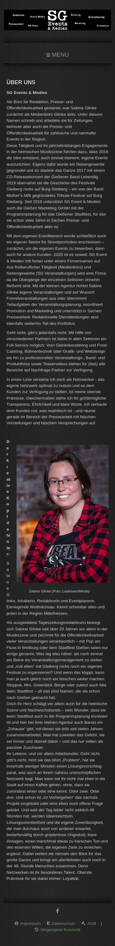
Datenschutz (63, 921)
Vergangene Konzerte (60, 927)
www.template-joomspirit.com (114, 928)
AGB (91, 921)
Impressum (30, 921)
